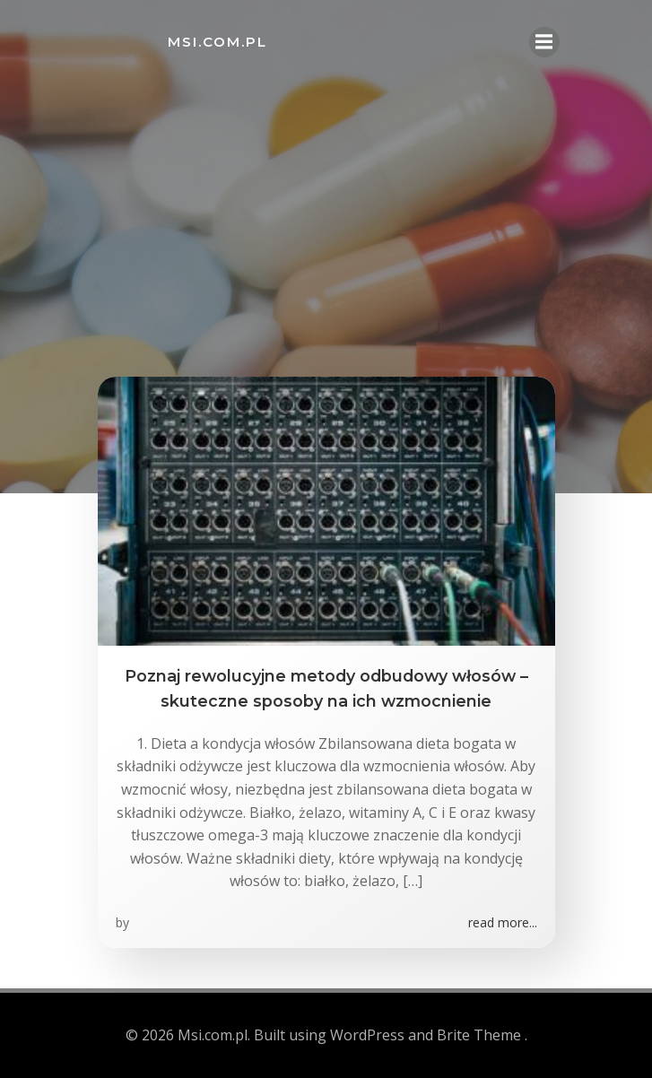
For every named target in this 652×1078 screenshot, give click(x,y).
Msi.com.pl (217, 41)
